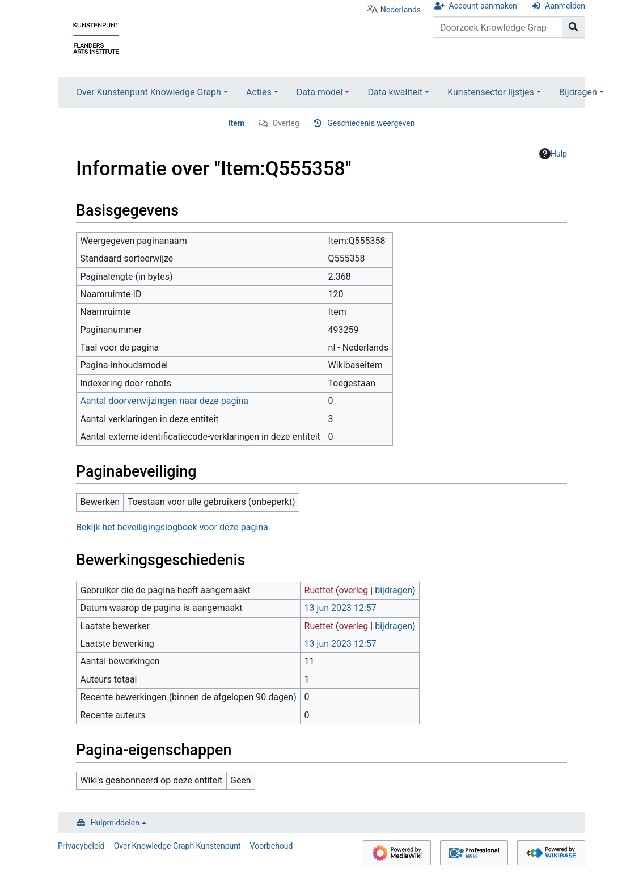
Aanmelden (565, 5)
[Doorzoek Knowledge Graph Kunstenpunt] (497, 27)
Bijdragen (578, 92)
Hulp (553, 153)
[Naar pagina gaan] (573, 27)
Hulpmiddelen (115, 822)
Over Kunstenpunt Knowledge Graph (148, 92)
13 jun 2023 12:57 (340, 608)
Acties (259, 92)
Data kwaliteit (394, 92)
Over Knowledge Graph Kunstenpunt (177, 845)
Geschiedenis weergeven (370, 123)
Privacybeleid (81, 845)
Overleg (286, 123)
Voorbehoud (271, 845)
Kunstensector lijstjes (490, 92)
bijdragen (393, 590)
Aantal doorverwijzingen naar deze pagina (164, 400)
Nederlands (400, 9)
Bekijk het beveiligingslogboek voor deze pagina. (173, 527)
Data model (320, 92)
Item (237, 123)
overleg (353, 590)
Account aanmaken (483, 5)
